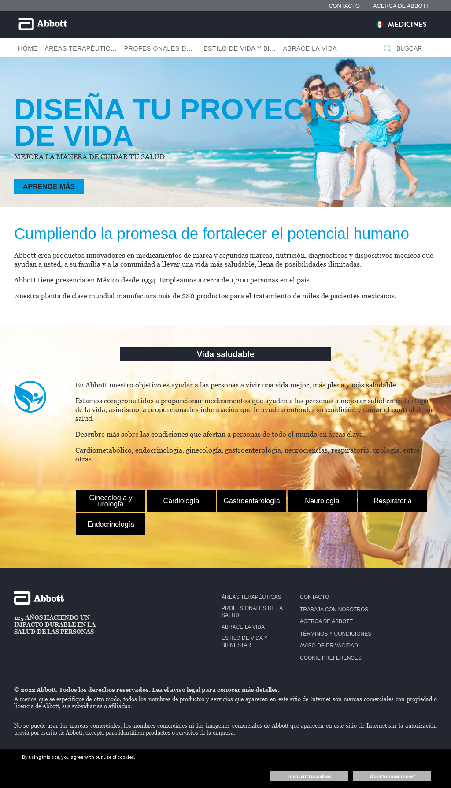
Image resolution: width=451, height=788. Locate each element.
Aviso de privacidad (329, 646)
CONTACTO (344, 6)
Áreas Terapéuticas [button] (80, 48)
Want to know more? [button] (392, 776)
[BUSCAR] (387, 50)
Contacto (314, 597)
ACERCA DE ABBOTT (401, 6)
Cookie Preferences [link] (331, 658)
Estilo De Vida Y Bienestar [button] (239, 48)
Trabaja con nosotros (334, 609)
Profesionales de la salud (252, 611)
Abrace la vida (243, 627)
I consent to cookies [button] (309, 776)
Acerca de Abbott (326, 621)
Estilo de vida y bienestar (244, 641)
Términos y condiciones (335, 634)
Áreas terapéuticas (251, 597)
